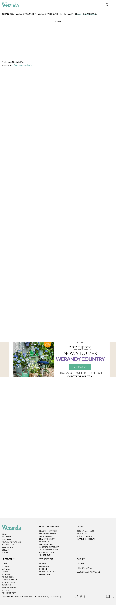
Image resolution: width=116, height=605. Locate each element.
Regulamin (6, 539)
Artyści (42, 564)
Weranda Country (26, 14)
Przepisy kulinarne (47, 572)
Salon (4, 564)
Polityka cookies (9, 545)
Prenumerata (84, 568)
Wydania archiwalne (88, 572)
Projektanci (44, 566)
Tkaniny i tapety (9, 593)
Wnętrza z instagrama (49, 547)
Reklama (5, 550)
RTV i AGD (5, 590)
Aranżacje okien (9, 588)
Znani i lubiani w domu (49, 550)
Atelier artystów (46, 552)
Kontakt (5, 553)
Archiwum (6, 537)
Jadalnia (6, 569)
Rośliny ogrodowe (85, 536)
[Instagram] (77, 596)
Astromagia (66, 14)
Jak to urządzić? (9, 582)
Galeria (81, 563)
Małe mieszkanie (46, 544)
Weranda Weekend (48, 14)
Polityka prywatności (11, 542)
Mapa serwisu (7, 547)
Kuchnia (5, 566)
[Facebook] (81, 596)
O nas (4, 534)
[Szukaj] (107, 5)
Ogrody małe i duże (85, 531)
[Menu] (112, 5)
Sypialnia (6, 574)
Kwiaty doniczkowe (85, 539)
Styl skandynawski (47, 534)
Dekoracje (6, 585)
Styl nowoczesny (46, 539)
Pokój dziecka (8, 577)
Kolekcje (43, 569)
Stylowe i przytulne (48, 531)
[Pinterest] (85, 596)
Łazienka (6, 572)
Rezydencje (44, 542)
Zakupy (81, 559)
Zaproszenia (44, 574)
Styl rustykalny (46, 536)
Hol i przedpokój (9, 580)
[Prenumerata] (108, 596)
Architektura (45, 555)
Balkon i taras (83, 534)
